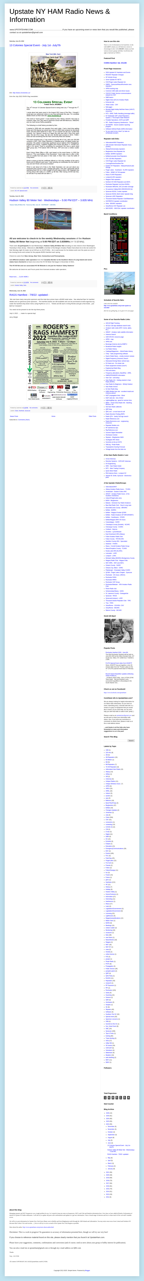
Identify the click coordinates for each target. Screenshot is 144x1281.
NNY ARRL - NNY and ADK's (115, 563)
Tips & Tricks (110, 1033)
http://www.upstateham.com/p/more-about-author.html (38, 1227)
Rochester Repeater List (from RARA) (117, 184)
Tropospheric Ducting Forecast (115, 447)
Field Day (109, 858)
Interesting (109, 899)
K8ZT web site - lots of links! (114, 398)
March (110, 1163)
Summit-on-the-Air (111, 1024)
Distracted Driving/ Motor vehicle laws (117, 361)
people (108, 959)
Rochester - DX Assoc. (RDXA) (115, 575)
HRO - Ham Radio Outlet (113, 466)
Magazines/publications (113, 918)
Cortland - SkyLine (111, 529)
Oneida (108, 952)
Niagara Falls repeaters (113, 179)
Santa (107, 993)
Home (53, 416)
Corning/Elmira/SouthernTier (115, 163)
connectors (109, 822)
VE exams (109, 1045)
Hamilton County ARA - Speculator (116, 541)
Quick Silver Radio (111, 471)
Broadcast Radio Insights (113, 346)
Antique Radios (110, 781)
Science (108, 997)
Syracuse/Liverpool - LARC (114, 598)
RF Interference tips (112, 428)
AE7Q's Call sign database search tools (118, 325)
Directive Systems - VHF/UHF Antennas (118, 461)
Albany (108, 772)
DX (16, 190)
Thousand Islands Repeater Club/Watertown (119, 199)
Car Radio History (111, 349)
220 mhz (108, 752)
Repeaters (109, 981)
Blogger (87, 1270)
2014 (108, 1191)
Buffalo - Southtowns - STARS (115, 517)
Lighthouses (109, 916)
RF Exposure (110, 985)
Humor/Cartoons (111, 894)
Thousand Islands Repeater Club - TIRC (118, 600)
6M (107, 762)
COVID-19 (109, 827)
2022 (108, 1124)
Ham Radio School (111, 386)
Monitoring (109, 930)
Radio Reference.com (112, 419)
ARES (108, 788)
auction (108, 796)
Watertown (109, 1052)
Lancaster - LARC (111, 553)
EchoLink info (110, 102)
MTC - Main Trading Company (115, 468)
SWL (107, 1028)
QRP (107, 973)
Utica (107, 1040)
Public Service (110, 968)
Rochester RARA (111, 577)
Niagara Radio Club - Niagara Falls (117, 560)
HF (18, 190)
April (109, 1160)
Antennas (109, 779)
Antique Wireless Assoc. (113, 784)
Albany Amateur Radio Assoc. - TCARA (118, 489)
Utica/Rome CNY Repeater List (115, 206)
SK (107, 1007)
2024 (108, 1118)
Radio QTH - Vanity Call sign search (117, 416)
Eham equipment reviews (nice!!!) (116, 366)
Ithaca (108, 904)
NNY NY (108, 947)
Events (108, 853)
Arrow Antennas (111, 459)
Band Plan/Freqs (111, 803)
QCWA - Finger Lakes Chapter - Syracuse (119, 572)
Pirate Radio (109, 961)
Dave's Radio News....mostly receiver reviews (120, 356)
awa (107, 798)
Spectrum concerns (112, 1019)
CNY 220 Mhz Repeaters (113, 158)
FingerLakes (109, 860)
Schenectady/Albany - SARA (115, 591)
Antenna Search (111, 334)
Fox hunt (108, 863)
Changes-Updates (111, 810)
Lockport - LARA (111, 556)
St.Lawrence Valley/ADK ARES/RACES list (119, 189)
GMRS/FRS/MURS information (115, 375)
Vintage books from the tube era (116, 449)
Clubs (16, 410)
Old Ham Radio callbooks (114, 407)
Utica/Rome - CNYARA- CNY (115, 605)
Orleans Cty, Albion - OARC (114, 568)
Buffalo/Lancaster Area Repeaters (116, 156)
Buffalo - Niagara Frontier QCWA (116, 512)
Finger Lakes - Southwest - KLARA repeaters (120, 170)
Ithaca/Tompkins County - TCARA (116, 548)
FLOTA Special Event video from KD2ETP (119, 663)
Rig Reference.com (112, 430)
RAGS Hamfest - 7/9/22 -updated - (29, 294)
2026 (108, 1113)
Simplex (108, 1005)
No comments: (34, 188)
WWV (107, 1062)
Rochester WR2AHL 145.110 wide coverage (119, 186)
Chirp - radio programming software (117, 353)
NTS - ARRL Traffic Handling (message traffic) (120, 113)
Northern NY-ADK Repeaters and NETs (118, 182)
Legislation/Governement (113, 908)
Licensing (109, 913)
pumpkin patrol (110, 971)
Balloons (108, 800)
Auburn (108, 793)
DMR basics (109, 97)
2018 (108, 1180)
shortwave (109, 1002)
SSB (107, 1021)
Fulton (108, 868)
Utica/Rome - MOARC (113, 608)
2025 (108, 1116)
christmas (109, 812)
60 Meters (109, 760)
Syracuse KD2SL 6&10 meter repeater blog (119, 194)
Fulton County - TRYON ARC (115, 539)
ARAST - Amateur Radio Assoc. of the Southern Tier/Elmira (117, 494)
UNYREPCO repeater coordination (116, 201)
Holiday (108, 889)
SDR (107, 1000)
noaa (107, 949)
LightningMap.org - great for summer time (119, 400)
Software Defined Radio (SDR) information (119, 129)
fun (107, 872)
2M (107, 755)
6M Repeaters (110, 764)
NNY (107, 944)
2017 (108, 1183)
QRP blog (109, 409)
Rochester (109, 990)
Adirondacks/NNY (111, 487)
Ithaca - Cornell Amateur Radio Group (117, 546)
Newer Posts (14, 416)
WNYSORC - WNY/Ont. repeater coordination (120, 208)
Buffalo (108, 808)
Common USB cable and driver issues (118, 91)
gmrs (107, 880)
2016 (108, 1186)
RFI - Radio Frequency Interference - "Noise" (120, 122)
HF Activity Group (111, 77)
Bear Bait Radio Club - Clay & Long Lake (118, 505)
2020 (108, 1175)
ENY (107, 851)
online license (110, 954)
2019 (108, 1178)
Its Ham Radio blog (112, 389)
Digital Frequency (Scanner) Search (117, 358)
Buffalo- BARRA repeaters (114, 154)
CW (107, 829)
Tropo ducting (110, 1038)
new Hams (109, 937)
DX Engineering (111, 463)
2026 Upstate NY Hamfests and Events (118, 72)
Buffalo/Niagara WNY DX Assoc (116, 520)
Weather (108, 1055)
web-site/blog (110, 1057)
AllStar (108, 774)
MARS (108, 923)
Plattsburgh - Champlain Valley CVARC (118, 570)
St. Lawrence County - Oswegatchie (117, 593)
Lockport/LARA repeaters (113, 177)
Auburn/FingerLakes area (114, 498)
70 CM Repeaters (111, 767)
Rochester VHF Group (113, 582)
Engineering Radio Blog (113, 368)
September (111, 1135)
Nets (25, 285)
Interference (109, 901)
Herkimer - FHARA (111, 544)
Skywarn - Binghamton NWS (115, 437)
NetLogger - (109, 107)
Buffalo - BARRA (111, 510)
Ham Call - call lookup (112, 378)
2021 (108, 1172)
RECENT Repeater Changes (115, 75)
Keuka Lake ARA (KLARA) (114, 551)
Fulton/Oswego (110, 870)
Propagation (109, 966)
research (108, 983)
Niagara (108, 942)
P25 (107, 956)
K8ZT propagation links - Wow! (115, 395)
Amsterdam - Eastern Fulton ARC (116, 491)
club (107, 815)
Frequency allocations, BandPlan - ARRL (118, 373)
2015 (108, 1189)
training (108, 1036)
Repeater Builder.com (112, 425)
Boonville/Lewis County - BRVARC (116, 508)
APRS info (109, 341)
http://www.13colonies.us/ (21, 93)
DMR (107, 836)
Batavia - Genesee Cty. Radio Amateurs (118, 503)
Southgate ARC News (112, 440)
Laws (107, 906)
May (109, 1158)
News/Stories (110, 940)
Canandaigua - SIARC (113, 522)
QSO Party (109, 976)
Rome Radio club (111, 588)
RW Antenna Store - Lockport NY (116, 473)
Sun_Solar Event (111, 1026)
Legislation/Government (113, 911)
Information (109, 896)
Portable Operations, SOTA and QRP (117, 120)
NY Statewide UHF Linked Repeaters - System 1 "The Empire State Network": (118, 116)
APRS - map (110, 339)
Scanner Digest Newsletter (114, 432)
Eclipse (108, 844)
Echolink (108, 841)
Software (108, 1012)
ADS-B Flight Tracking (113, 323)
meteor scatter (110, 928)
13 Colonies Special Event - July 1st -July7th (35, 45)
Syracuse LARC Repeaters (114, 196)
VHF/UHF (109, 1048)
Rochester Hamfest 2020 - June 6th (117, 652)
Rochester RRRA (111, 580)
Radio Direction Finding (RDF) (115, 414)
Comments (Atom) (24, 420)
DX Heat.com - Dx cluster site (115, 363)
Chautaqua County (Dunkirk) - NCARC (118, 524)
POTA (107, 964)
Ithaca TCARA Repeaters (114, 174)
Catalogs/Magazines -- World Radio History (119, 351)
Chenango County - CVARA (114, 527)
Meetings (108, 925)
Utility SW (109, 1043)
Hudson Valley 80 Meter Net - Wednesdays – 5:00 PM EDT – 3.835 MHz (51, 200)
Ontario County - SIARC (113, 565)
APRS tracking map (112, 88)
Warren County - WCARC (114, 610)
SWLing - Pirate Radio (113, 444)
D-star (108, 832)
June (109, 1143)
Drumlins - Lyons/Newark (113, 532)
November (111, 1129)
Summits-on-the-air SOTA (114, 442)
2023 (108, 1121)
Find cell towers (110, 370)
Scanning (109, 995)
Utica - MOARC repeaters (114, 203)
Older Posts (92, 416)
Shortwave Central (111, 435)
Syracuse (27, 410)
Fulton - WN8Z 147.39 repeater (115, 172)
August (110, 1137)
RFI (107, 988)
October (110, 1132)
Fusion (108, 875)
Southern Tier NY (111, 1014)
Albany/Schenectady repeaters (115, 149)
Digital (108, 834)
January (110, 1169)
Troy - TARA (109, 603)
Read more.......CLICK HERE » (19, 277)
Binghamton (109, 805)
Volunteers (109, 1050)
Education (109, 846)
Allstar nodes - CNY (112, 105)
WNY (107, 1060)
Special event (23, 190)
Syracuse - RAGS (111, 596)
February (111, 1166)
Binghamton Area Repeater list (115, 151)
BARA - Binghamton (112, 500)
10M (107, 750)
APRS (108, 786)
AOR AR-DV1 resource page (115, 337)
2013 (108, 1194)
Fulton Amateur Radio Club (114, 536)
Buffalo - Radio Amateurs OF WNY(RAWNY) (120, 515)
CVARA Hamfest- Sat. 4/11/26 (115, 63)
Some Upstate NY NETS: (114, 79)
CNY (107, 820)
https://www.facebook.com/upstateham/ (115, 692)
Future (108, 877)
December (111, 1126)
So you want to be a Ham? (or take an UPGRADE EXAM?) (117, 132)
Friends (108, 865)
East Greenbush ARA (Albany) (115, 534)
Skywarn (108, 1009)
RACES (108, 978)
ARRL (107, 791)
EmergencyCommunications (114, 848)
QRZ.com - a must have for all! (115, 411)
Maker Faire (109, 920)
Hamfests (21, 410)
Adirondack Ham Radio (113, 769)
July (109, 1140)
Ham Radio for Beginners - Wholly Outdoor (119, 384)
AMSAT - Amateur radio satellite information (119, 332)
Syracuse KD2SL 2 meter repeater (116, 191)
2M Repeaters (110, 757)
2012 (108, 1197)
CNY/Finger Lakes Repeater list (116, 82)
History (108, 887)
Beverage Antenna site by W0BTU (116, 344)
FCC (107, 856)
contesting (109, 824)
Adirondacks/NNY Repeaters (115, 142)
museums (109, 932)
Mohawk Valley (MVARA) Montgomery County (120, 558)
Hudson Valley (19, 285)
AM (107, 776)
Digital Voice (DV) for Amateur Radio (117, 100)
